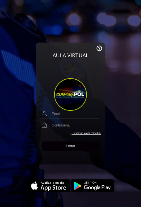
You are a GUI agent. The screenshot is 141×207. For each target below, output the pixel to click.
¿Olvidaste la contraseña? (85, 133)
